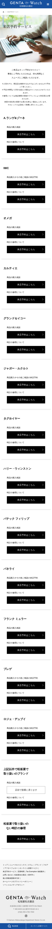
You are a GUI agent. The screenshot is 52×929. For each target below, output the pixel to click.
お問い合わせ (8, 875)
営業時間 (21, 872)
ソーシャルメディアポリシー (13, 885)
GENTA (30, 875)
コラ (29, 865)
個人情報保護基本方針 (11, 878)
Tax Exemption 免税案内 (35, 872)
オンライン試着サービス (39, 926)
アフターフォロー (11, 868)
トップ (5, 865)
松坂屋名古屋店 (20, 875)
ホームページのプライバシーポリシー (17, 882)
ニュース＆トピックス (17, 865)
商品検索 (13, 926)
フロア (45, 865)
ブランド (38, 865)
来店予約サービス (9, 872)
